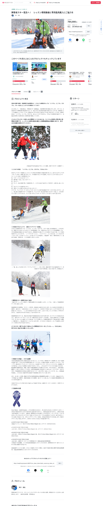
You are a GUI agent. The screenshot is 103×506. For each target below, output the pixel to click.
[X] (77, 40)
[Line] (83, 40)
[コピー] (89, 31)
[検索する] (30, 2)
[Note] (90, 40)
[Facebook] (70, 40)
